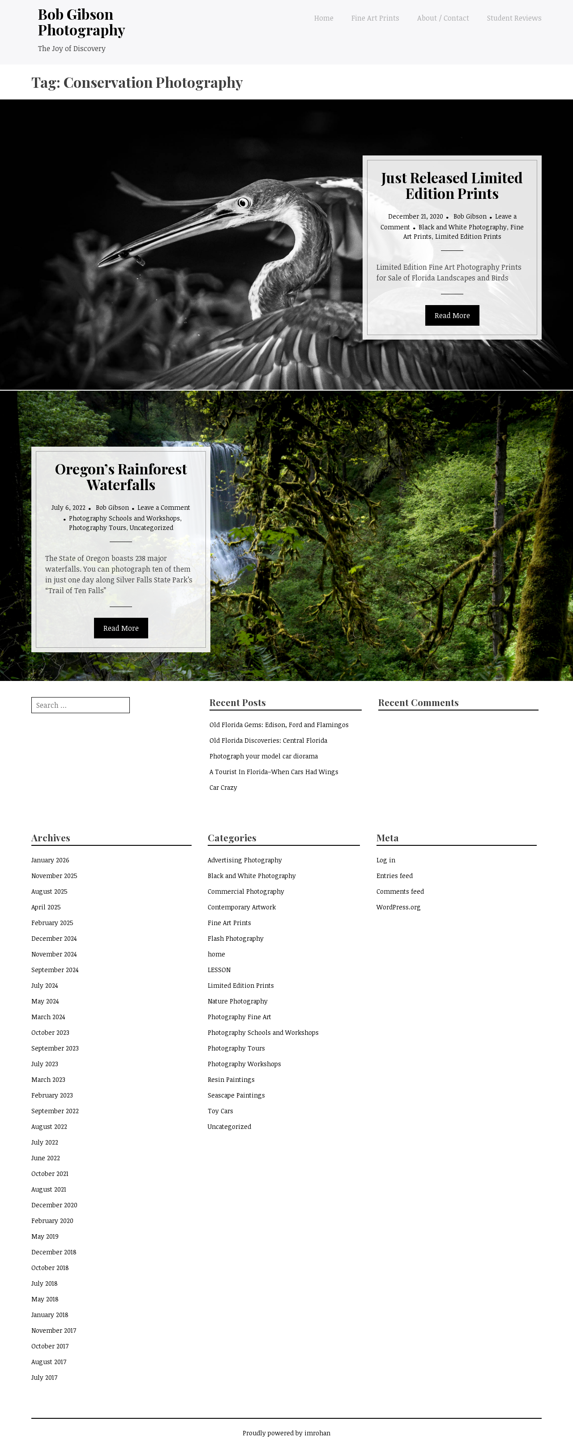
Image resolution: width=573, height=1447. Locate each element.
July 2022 (44, 1142)
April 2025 (46, 907)
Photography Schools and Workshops (124, 518)
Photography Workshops (244, 1063)
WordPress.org (398, 907)
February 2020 (52, 1220)
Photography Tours (97, 527)
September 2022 (55, 1111)
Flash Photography (236, 938)
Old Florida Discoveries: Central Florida (268, 740)
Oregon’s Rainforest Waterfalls (121, 476)
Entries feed (394, 875)
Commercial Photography (246, 891)
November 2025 (54, 875)
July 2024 (44, 985)
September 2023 (55, 1048)
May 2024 (45, 1001)
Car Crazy (223, 787)
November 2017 (53, 1330)
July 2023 (44, 1063)
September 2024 (55, 969)
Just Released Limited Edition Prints (452, 185)
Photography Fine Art (239, 1016)
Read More (452, 315)
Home (324, 18)
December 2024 (54, 938)
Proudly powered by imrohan (286, 1433)
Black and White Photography (463, 227)
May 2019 (45, 1236)
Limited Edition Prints (468, 236)
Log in (385, 860)
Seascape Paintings (236, 1095)
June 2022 (45, 1158)
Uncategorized (151, 527)
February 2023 (52, 1095)
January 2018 (49, 1314)
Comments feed (400, 891)
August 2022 (49, 1126)
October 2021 (49, 1173)
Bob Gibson (470, 216)
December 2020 (54, 1205)
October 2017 (49, 1346)
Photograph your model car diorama (264, 756)
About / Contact (443, 18)
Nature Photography (238, 1001)
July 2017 (44, 1377)
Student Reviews (514, 18)
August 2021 (48, 1189)
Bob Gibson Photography (81, 21)
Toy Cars (220, 1111)
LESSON (219, 969)
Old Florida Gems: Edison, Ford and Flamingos (279, 724)
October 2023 (50, 1032)
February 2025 (52, 922)
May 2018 (45, 1299)
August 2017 (48, 1361)
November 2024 (54, 954)
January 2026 (50, 860)
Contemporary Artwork (242, 907)
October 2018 (50, 1267)
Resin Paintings (231, 1079)
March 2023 (48, 1079)
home (216, 954)
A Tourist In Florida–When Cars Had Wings (274, 771)
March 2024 (48, 1016)
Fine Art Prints (375, 18)
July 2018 (44, 1283)
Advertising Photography (245, 860)
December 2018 (54, 1252)
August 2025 (49, 891)
